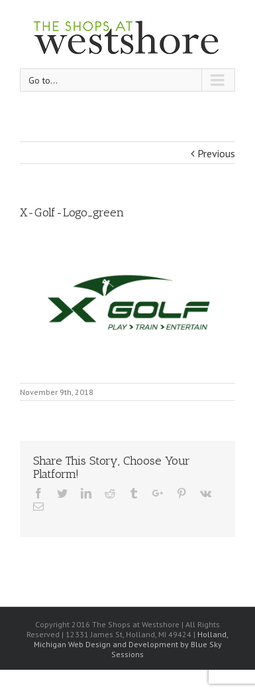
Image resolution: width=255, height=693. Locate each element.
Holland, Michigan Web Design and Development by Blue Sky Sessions (131, 644)
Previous (216, 153)
